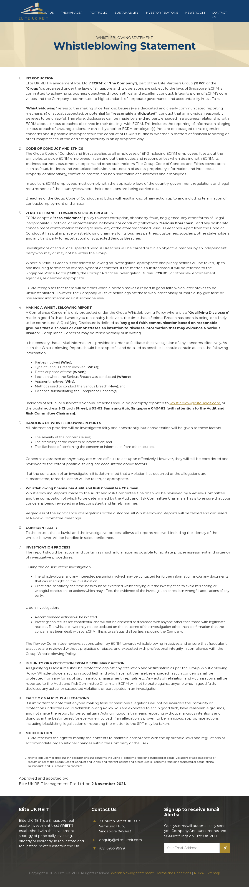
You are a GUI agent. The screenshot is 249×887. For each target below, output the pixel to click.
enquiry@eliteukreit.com (120, 840)
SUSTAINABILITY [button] (126, 12)
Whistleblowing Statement (132, 873)
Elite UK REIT (37, 11)
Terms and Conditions (174, 873)
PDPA (199, 873)
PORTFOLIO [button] (99, 12)
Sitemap (213, 873)
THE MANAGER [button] (72, 12)
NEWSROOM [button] (195, 12)
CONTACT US (219, 15)
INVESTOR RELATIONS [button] (162, 12)
